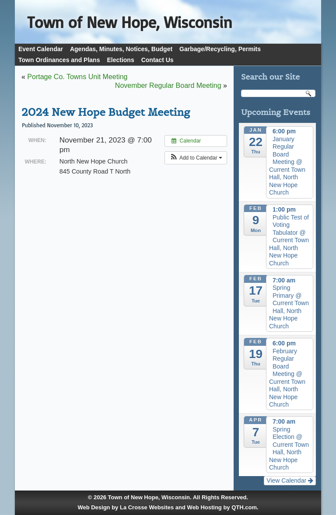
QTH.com (244, 507)
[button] (196, 158)
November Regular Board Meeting (168, 85)
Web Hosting (204, 507)
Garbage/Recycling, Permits (220, 48)
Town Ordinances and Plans (59, 59)
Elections (120, 59)
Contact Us (157, 59)
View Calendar (289, 480)
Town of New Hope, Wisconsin (149, 497)
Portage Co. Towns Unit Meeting (77, 76)
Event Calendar (40, 48)
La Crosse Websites (147, 507)
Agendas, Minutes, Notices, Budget (121, 48)
